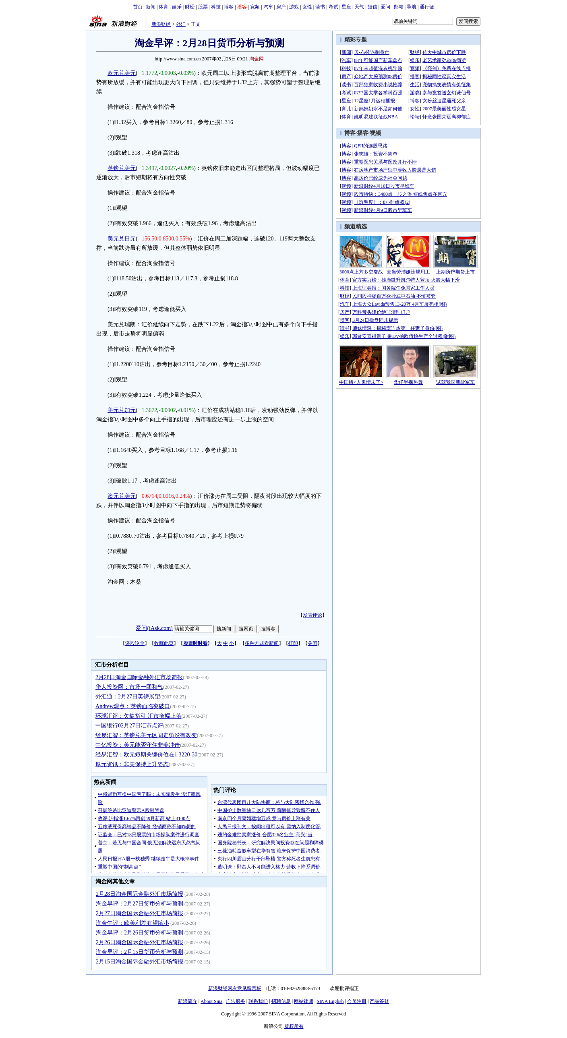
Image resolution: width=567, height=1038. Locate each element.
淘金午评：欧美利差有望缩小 (132, 923)
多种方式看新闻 (262, 643)
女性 (307, 7)
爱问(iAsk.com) (154, 628)
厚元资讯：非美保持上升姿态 (132, 764)
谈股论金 (135, 643)
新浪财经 (161, 24)
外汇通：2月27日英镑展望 (127, 697)
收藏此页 (164, 643)
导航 (411, 7)
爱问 (385, 7)
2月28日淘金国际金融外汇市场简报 (139, 677)
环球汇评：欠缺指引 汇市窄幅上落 (138, 716)
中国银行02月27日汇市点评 (129, 726)
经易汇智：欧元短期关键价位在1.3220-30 (146, 755)
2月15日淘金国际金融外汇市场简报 (139, 962)
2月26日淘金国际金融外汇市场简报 (139, 942)
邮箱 (399, 7)
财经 (190, 7)
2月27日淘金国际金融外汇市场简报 (139, 913)
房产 (281, 7)
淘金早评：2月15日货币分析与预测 (139, 952)
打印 (293, 643)
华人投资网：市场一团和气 (129, 687)
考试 (333, 7)
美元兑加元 (122, 410)
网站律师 (303, 1001)
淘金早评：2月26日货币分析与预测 (139, 933)
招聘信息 (281, 1001)
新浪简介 (187, 1001)
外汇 (181, 24)
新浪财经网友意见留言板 (234, 988)
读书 (320, 7)
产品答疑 (379, 1001)
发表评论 (312, 615)
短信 (372, 7)
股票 (203, 7)
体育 (163, 7)
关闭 (312, 643)
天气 (359, 7)
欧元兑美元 (122, 73)
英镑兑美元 (122, 168)
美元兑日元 (122, 239)
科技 (216, 7)
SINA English (330, 1001)
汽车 (268, 7)
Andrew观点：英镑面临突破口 (132, 706)
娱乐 (177, 7)
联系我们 (258, 1001)
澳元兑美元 (122, 496)
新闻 (150, 7)
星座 (346, 7)
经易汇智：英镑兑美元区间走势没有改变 (146, 735)
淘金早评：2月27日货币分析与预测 (139, 904)
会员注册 (356, 1001)
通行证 (427, 7)
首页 (138, 7)
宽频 (255, 7)
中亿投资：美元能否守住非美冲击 (137, 745)
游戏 (294, 7)
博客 (229, 7)
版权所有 (294, 1026)
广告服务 (235, 1001)
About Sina (211, 1001)
